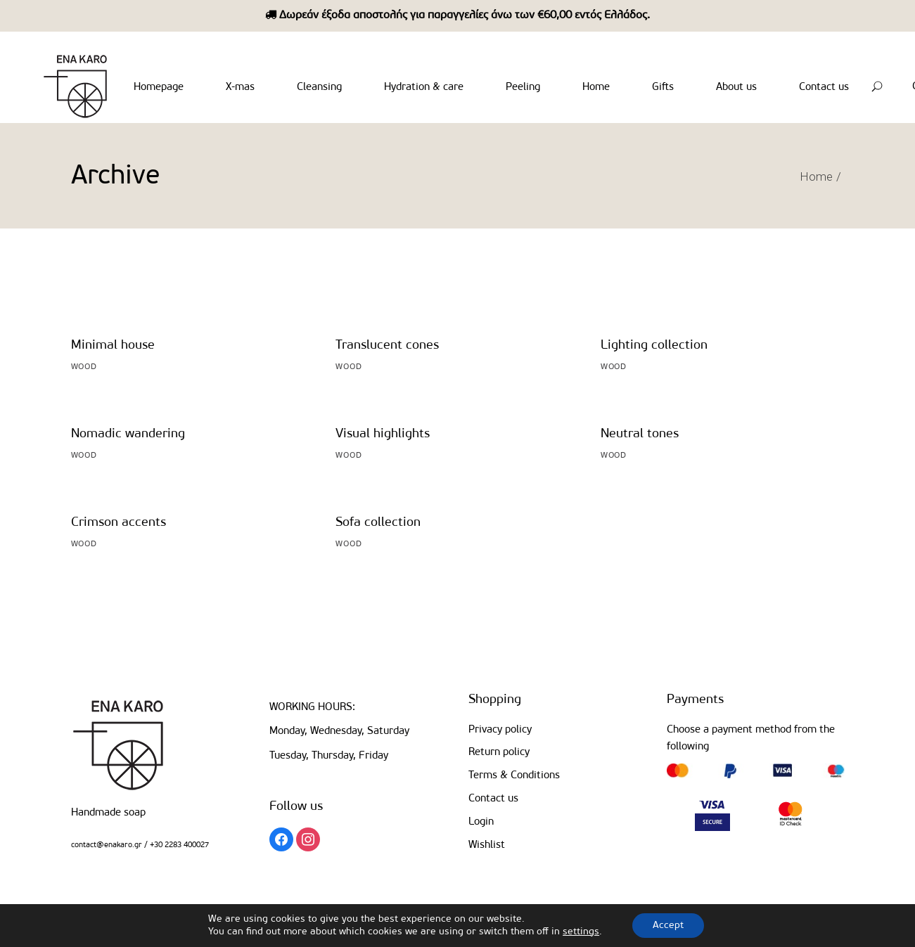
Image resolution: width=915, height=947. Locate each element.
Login (481, 822)
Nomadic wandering (128, 434)
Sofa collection (378, 522)
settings (580, 931)
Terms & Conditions (514, 776)
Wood (84, 367)
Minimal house (113, 345)
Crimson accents (118, 522)
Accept (668, 925)
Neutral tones (640, 434)
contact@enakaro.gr (106, 845)
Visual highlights (382, 434)
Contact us (493, 799)
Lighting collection (654, 345)
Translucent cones (387, 345)
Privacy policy (500, 730)
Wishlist (486, 845)
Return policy (499, 752)
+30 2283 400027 (178, 845)
